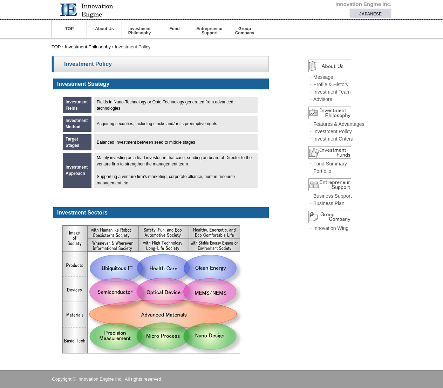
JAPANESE (370, 14)
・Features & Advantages (336, 124)
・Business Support (330, 196)
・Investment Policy (330, 131)
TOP (69, 28)
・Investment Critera (330, 139)
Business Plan (329, 203)
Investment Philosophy (139, 30)
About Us (104, 28)
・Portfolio (319, 171)
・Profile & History (328, 84)
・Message (320, 77)
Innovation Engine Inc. (104, 9)
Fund (174, 28)
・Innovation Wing (328, 228)
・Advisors (320, 99)
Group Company (244, 30)
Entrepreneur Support (209, 30)
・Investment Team (329, 92)
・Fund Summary (327, 163)
